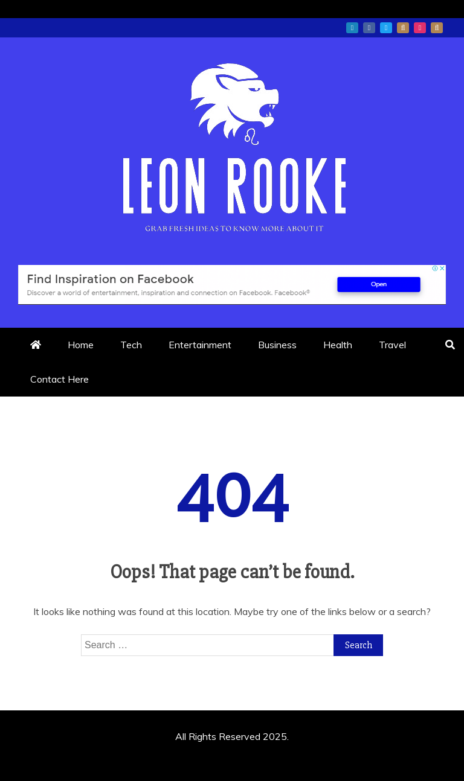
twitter (386, 27)
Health (337, 345)
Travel (392, 345)
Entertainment (200, 345)
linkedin (352, 27)
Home (81, 345)
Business (277, 345)
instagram (420, 27)
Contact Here (59, 379)
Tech (131, 345)
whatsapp (403, 27)
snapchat (437, 27)
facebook (369, 27)
